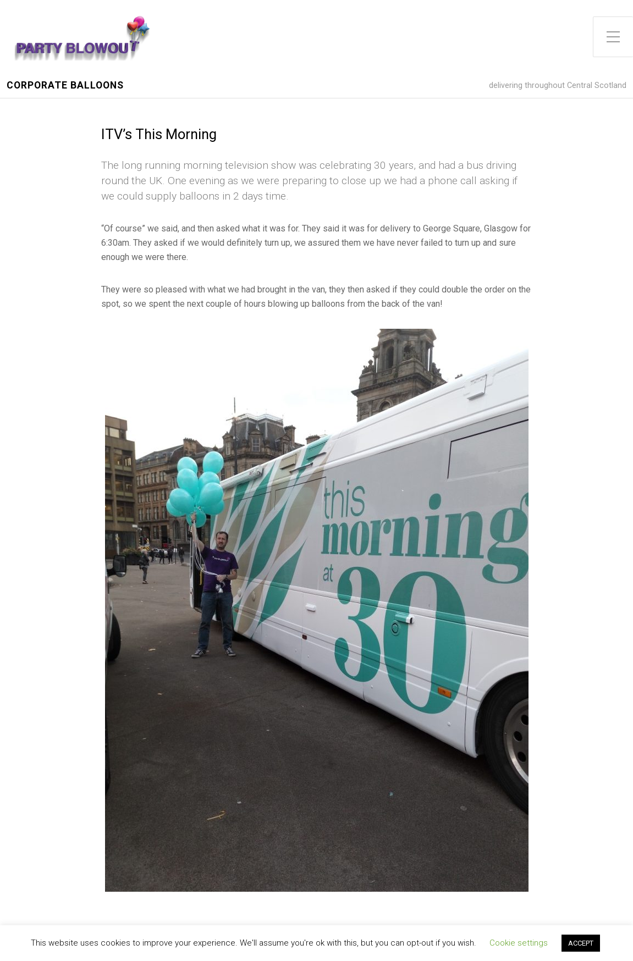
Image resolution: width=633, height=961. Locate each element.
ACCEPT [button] (580, 943)
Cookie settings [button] (518, 943)
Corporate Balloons (65, 85)
